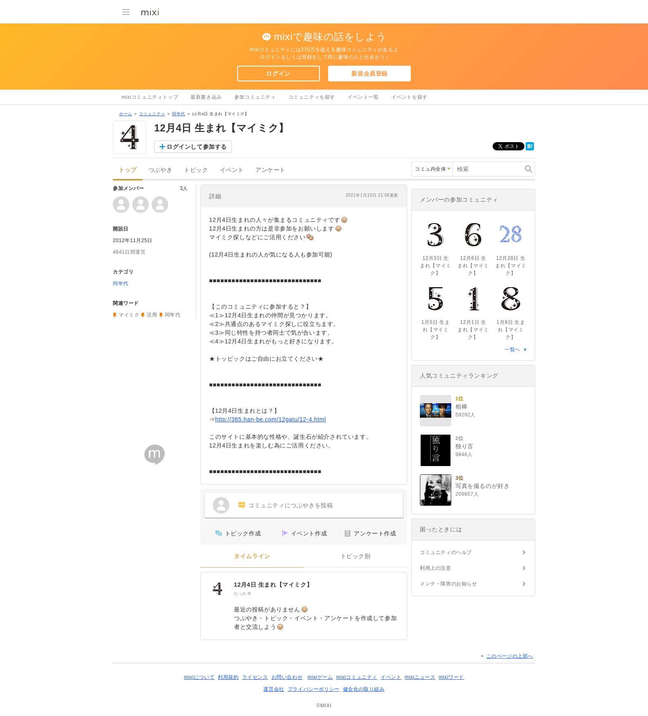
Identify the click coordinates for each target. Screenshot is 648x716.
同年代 (178, 114)
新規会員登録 (369, 73)
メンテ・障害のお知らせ (448, 584)
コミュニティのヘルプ (446, 552)
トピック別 (356, 556)
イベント (232, 170)
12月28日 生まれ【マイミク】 (510, 265)
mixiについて (199, 677)
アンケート (270, 170)
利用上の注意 (435, 568)
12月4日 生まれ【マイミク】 (273, 584)
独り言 (464, 446)
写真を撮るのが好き (482, 486)
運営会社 (273, 689)
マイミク (129, 315)
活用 (152, 315)
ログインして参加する (197, 146)
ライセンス (255, 677)
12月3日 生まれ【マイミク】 (435, 265)
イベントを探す (409, 97)
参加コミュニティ (255, 97)
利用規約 (228, 677)
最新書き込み (206, 97)
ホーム (125, 114)
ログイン (278, 73)
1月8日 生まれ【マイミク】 (511, 329)
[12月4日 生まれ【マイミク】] (217, 588)
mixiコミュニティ (356, 677)
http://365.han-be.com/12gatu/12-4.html (270, 419)
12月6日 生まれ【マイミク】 (473, 265)
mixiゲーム (320, 677)
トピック (196, 170)
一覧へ (512, 349)
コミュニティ (152, 114)
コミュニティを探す (311, 97)
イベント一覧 (363, 97)
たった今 (242, 593)
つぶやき (160, 170)
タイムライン (252, 556)
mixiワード (451, 677)
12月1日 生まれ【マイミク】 (473, 329)
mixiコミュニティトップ (150, 97)
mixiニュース (420, 677)
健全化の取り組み (364, 689)
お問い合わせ (287, 677)
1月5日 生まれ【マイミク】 (436, 329)
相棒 (461, 406)
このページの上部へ (509, 656)
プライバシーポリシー (314, 689)
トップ (128, 170)
